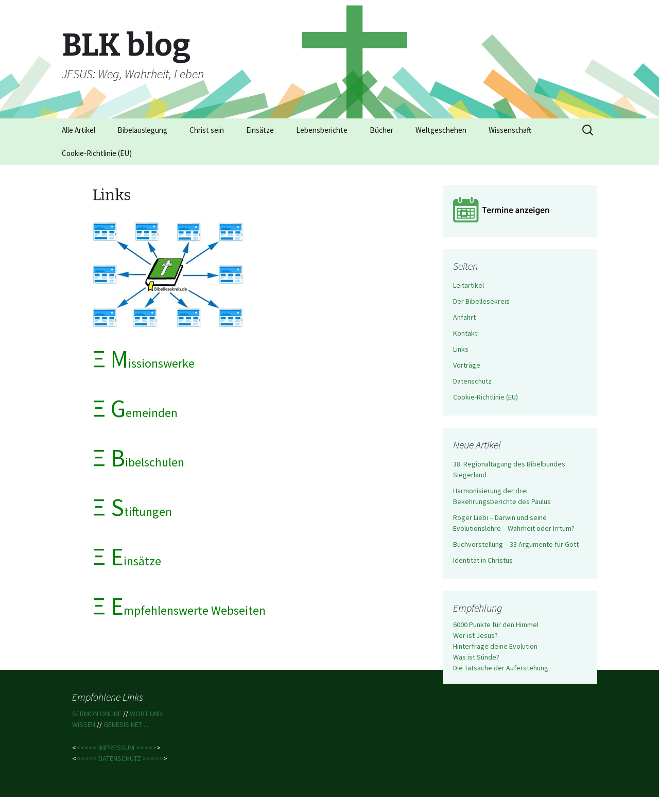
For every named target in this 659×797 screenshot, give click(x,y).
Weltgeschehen (440, 130)
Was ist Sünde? (476, 657)
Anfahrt (464, 317)
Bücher (381, 130)
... (146, 724)
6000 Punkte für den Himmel (496, 624)
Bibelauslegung (142, 130)
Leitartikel (468, 285)
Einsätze (260, 130)
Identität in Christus (483, 560)
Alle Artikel (78, 130)
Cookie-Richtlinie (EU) (97, 153)
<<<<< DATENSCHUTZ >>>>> (119, 758)
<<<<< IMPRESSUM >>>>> (116, 747)
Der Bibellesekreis (481, 301)
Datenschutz (472, 381)
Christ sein (206, 130)
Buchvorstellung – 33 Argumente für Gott (516, 544)
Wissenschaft (510, 130)
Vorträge (466, 365)
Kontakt (465, 333)
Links (461, 349)
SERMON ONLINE (97, 713)
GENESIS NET (123, 724)
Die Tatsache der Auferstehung (500, 667)
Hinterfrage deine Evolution (495, 646)
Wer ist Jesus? (475, 635)
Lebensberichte (322, 130)
